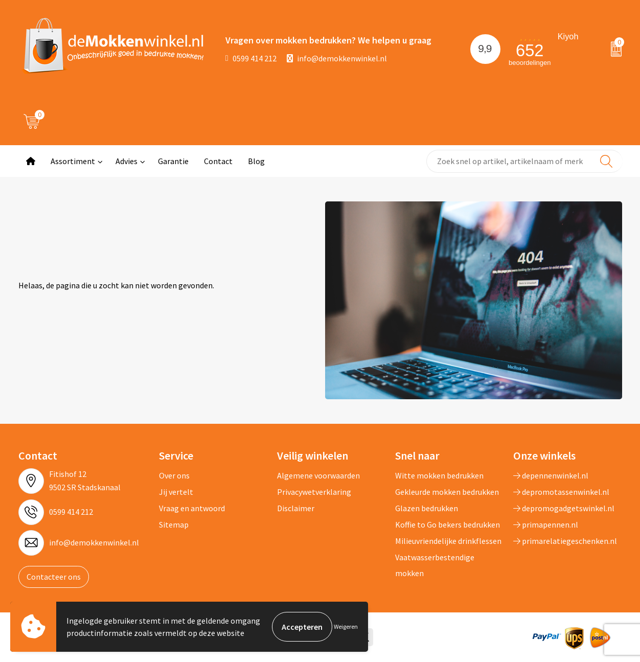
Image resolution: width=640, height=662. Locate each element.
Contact (218, 161)
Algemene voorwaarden (318, 475)
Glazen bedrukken (426, 508)
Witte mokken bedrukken (439, 475)
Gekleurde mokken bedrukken (447, 492)
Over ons (174, 475)
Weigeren (346, 626)
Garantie (173, 161)
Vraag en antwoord (192, 508)
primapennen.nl (545, 524)
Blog (256, 161)
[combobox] (524, 161)
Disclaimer (295, 508)
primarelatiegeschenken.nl (565, 541)
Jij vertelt (176, 492)
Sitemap (174, 524)
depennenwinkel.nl (550, 475)
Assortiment (73, 161)
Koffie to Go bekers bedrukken (447, 524)
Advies (127, 161)
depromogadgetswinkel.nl (563, 508)
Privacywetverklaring (314, 492)
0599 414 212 (251, 58)
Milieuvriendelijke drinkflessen (448, 541)
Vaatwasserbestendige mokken (434, 565)
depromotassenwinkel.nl (561, 492)
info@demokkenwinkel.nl (337, 58)
